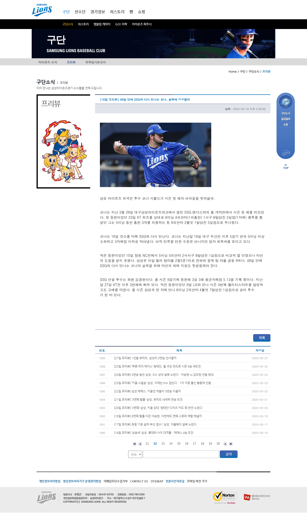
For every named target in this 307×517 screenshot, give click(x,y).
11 (147, 443)
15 (178, 443)
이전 (140, 444)
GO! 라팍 (121, 24)
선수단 (80, 12)
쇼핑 (141, 12)
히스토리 (83, 24)
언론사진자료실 (175, 481)
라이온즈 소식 (47, 62)
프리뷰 (71, 62)
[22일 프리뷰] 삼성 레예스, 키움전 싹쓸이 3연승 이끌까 (147, 391)
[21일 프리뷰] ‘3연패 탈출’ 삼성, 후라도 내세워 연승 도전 (148, 399)
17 (194, 443)
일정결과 (286, 119)
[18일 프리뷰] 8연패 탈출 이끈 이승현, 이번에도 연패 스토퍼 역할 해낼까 (158, 416)
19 (210, 443)
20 (218, 443)
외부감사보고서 (95, 62)
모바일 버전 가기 (197, 481)
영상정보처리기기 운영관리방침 (82, 481)
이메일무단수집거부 (116, 481)
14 (171, 443)
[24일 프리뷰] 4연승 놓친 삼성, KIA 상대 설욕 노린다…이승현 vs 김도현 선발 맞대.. (164, 374)
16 (186, 443)
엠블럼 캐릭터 (102, 24)
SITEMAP (157, 481)
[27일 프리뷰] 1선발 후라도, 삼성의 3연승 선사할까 (145, 358)
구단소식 (67, 24)
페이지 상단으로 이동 (285, 166)
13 (162, 443)
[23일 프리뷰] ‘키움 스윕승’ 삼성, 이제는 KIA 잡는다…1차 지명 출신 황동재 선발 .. (164, 383)
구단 (66, 12)
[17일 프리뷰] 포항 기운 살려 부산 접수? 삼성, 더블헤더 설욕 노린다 (155, 424)
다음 (225, 444)
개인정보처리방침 (49, 481)
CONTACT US (139, 481)
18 (202, 443)
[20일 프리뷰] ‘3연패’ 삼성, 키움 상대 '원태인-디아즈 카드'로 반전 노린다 (158, 407)
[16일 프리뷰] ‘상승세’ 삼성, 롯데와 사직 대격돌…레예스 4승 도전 (153, 432)
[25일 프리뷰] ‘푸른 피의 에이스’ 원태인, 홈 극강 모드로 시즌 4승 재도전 (157, 366)
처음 (134, 444)
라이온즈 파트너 (142, 24)
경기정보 (97, 12)
